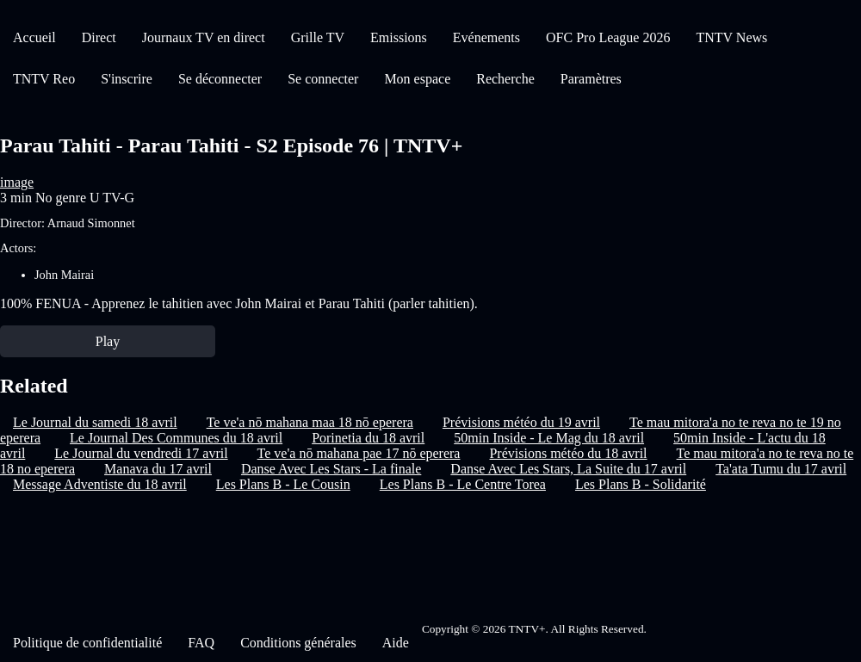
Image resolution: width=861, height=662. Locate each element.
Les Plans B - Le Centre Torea (463, 484)
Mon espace (417, 78)
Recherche (505, 78)
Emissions (398, 37)
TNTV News (731, 37)
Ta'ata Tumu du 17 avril (780, 468)
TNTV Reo (44, 78)
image (17, 182)
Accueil (34, 37)
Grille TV (317, 37)
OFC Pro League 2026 (608, 37)
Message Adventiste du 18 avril (100, 484)
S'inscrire (126, 78)
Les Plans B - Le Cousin (283, 484)
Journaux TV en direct (203, 37)
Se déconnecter (220, 78)
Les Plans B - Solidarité (640, 484)
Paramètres (591, 78)
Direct (99, 37)
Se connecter (323, 78)
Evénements (486, 37)
